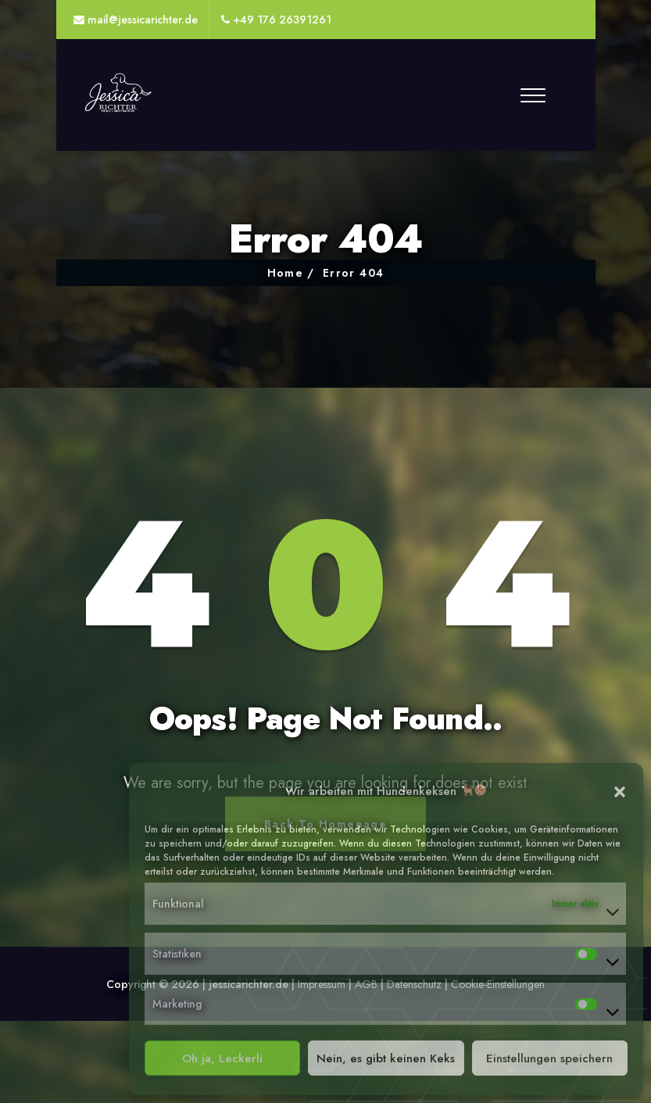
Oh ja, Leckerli (222, 1058)
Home (285, 273)
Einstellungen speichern (549, 1058)
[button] (620, 791)
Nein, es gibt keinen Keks (386, 1058)
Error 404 (354, 273)
